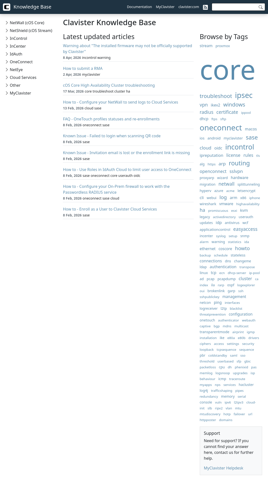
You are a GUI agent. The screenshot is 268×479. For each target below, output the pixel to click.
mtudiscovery (210, 414)
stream (206, 45)
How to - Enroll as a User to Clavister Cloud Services (110, 209)
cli (202, 197)
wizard (222, 177)
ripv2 (219, 408)
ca (256, 279)
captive (205, 326)
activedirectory (224, 217)
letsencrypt (246, 190)
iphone (254, 198)
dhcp (204, 118)
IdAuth (16, 54)
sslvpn (236, 171)
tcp (213, 272)
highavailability (247, 204)
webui (211, 197)
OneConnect (21, 61)
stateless (238, 255)
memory (228, 396)
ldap (203, 267)
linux (204, 272)
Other (15, 85)
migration (208, 184)
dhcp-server (237, 273)
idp (219, 222)
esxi (234, 210)
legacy (205, 216)
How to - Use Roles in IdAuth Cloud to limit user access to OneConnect (127, 169)
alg (202, 164)
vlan (229, 408)
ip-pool (254, 273)
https (212, 164)
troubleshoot (216, 95)
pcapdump (226, 278)
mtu (238, 408)
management (234, 296)
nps (218, 385)
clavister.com (189, 6)
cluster (245, 278)
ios (202, 138)
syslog (221, 236)
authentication (223, 266)
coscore (225, 248)
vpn (204, 104)
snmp (244, 236)
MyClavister (165, 6)
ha (202, 210)
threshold (207, 361)
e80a (231, 338)
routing (239, 163)
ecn (222, 273)
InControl (18, 38)
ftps (214, 119)
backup (205, 255)
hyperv (206, 190)
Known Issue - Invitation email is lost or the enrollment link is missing (126, 152)
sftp (223, 119)
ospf (230, 285)
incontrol (239, 146)
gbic (247, 361)
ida (246, 242)
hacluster (246, 384)
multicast (241, 326)
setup (233, 236)
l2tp (224, 308)
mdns (227, 326)
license (233, 155)
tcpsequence (226, 349)
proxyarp (207, 177)
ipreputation (211, 155)
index (204, 285)
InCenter (18, 46)
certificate (227, 112)
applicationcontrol (215, 229)
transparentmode (214, 331)
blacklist (236, 308)
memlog (206, 373)
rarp (221, 285)
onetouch (207, 320)
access (219, 343)
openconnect (213, 171)
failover (239, 414)
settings (233, 343)
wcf (245, 222)
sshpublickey (210, 297)
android (214, 138)
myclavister (233, 138)
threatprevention (213, 314)
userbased (225, 361)
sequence (246, 349)
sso (243, 355)
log (223, 197)
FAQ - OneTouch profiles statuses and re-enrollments (111, 119)
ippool (246, 112)
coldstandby (217, 355)
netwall (226, 184)
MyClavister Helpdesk (223, 468)
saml (233, 355)
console (206, 402)
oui (202, 291)
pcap (210, 279)
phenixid (241, 367)
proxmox (222, 45)
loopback (207, 349)
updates (206, 222)
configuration (240, 314)
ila (213, 285)
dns (228, 260)
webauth (248, 320)
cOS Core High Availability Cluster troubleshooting (109, 85)
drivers (253, 338)
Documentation (139, 6)
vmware (226, 203)
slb (210, 408)
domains (226, 420)
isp (253, 373)
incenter (206, 236)
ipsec (244, 95)
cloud (206, 148)
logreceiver (209, 308)
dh (230, 367)
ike (222, 337)
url (250, 414)
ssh (240, 291)
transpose (247, 267)
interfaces (232, 302)
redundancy (209, 396)
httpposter (208, 420)
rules (248, 155)
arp (222, 163)
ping (218, 302)
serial (242, 396)
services (229, 385)
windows (234, 104)
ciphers (205, 343)
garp (231, 290)
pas (254, 367)
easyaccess (245, 229)
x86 (243, 197)
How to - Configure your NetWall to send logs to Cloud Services (120, 102)
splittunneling (248, 184)
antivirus (232, 222)
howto (242, 248)
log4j (204, 390)
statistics (234, 242)
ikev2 (215, 105)
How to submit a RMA (82, 68)
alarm (204, 242)
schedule (221, 255)
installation (208, 338)
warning (218, 241)
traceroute (237, 379)
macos (251, 129)
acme (230, 191)
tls (258, 155)
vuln (218, 402)
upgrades (240, 373)
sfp (238, 361)
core (228, 69)
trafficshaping (221, 390)
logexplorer (246, 285)
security (248, 343)
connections (211, 261)
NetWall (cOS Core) (27, 22)
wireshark (208, 203)
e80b (241, 338)
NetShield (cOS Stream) (31, 30)
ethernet (208, 248)
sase (252, 137)
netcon (205, 302)
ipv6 (228, 402)
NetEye (16, 69)
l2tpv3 (239, 402)
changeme (242, 261)
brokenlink (216, 290)
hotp (227, 414)
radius (206, 112)
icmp (222, 378)
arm (233, 197)
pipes (239, 390)
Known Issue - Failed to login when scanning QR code (111, 135)
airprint (238, 332)
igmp (251, 332)
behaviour (207, 379)
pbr (202, 355)
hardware (239, 177)
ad (202, 279)
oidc (218, 148)
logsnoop (222, 373)
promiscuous (218, 210)
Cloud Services (23, 77)
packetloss (208, 367)
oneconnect (221, 127)
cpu (222, 367)
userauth (246, 216)
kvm (244, 210)
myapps (206, 385)
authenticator (228, 320)
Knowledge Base (27, 7)
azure (218, 190)
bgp (217, 326)
